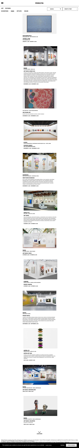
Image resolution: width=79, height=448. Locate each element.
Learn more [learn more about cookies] (49, 445)
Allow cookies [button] (71, 445)
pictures (8, 8)
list (2, 8)
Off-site (19, 11)
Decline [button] (62, 445)
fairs (12, 11)
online (26, 11)
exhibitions (4, 11)
